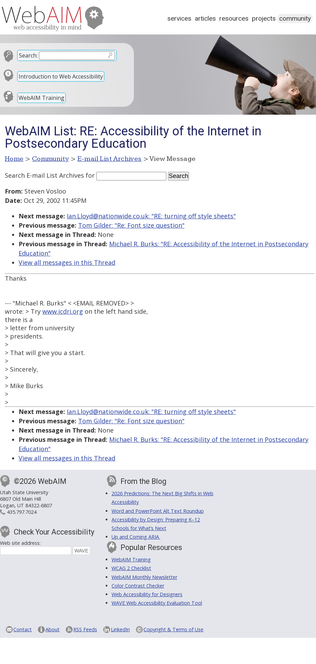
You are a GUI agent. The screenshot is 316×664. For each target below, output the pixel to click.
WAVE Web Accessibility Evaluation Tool (157, 603)
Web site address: (20, 543)
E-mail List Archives (109, 159)
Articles (205, 18)
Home (14, 159)
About (52, 629)
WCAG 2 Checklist (131, 568)
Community (295, 18)
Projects (264, 18)
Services (179, 18)
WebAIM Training (41, 98)
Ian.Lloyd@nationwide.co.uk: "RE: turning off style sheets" (151, 216)
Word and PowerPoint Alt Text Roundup (158, 511)
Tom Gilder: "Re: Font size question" (131, 225)
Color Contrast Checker (138, 585)
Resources (234, 18)
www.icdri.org (62, 311)
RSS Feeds (85, 629)
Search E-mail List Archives (44, 175)
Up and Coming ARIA (136, 536)
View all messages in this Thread (67, 262)
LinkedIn (120, 629)
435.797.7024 (21, 512)
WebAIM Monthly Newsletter (144, 577)
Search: (28, 55)
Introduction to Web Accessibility (61, 76)
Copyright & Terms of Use (173, 629)
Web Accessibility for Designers (147, 594)
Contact (22, 629)
